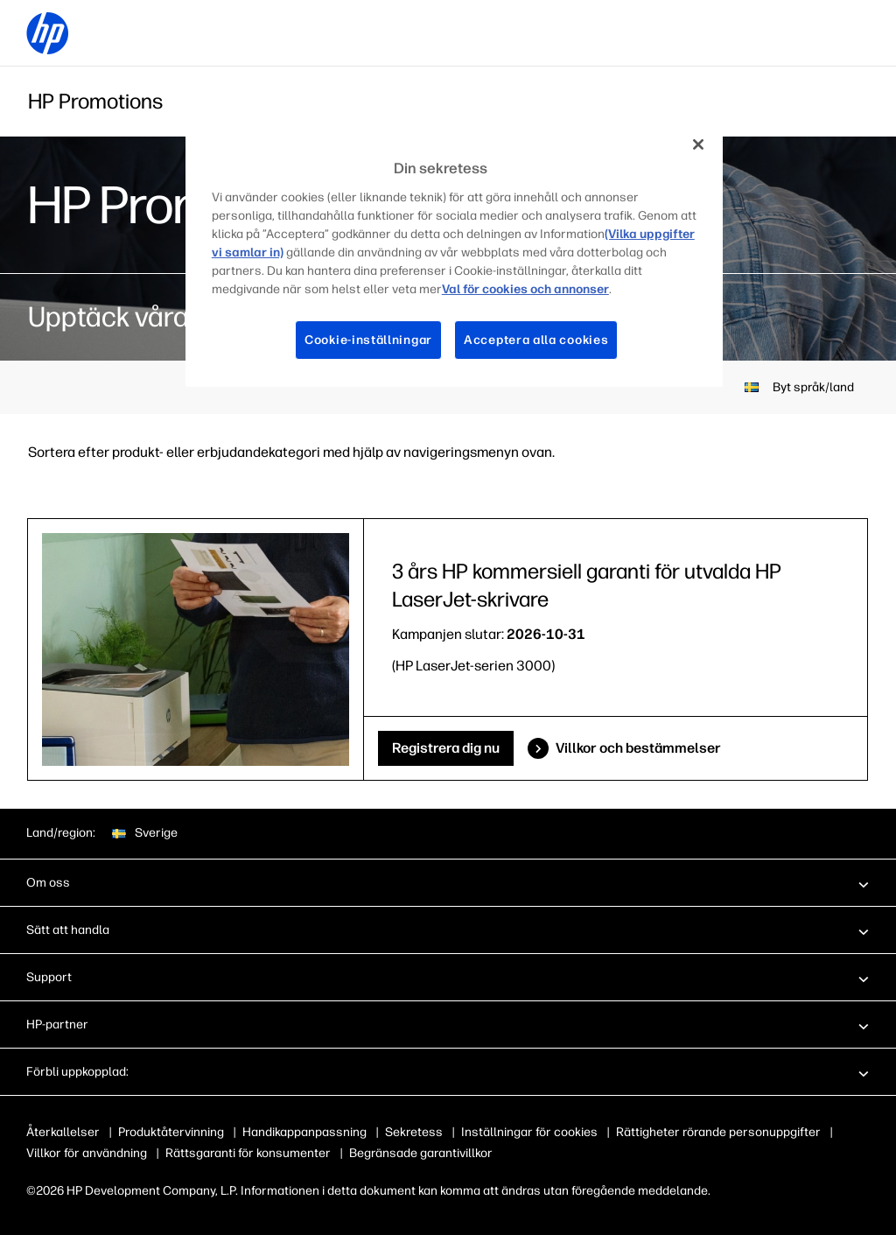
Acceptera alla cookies (536, 340)
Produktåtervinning (171, 1132)
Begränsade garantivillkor (421, 1153)
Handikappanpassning (304, 1132)
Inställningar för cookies (529, 1132)
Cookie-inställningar (367, 340)
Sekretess (414, 1132)
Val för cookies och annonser (371, 289)
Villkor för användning (86, 1153)
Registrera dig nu (446, 748)
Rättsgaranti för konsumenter (248, 1153)
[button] (448, 882)
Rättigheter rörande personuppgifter (718, 1132)
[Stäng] (698, 144)
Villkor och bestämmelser (638, 748)
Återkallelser (63, 1132)
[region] (454, 255)
